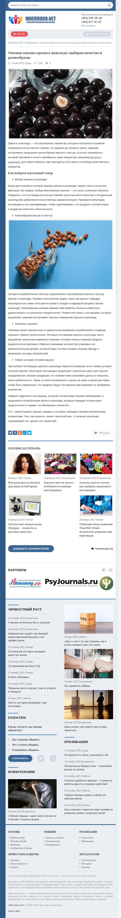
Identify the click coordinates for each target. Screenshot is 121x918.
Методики (86, 863)
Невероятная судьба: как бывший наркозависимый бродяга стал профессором (28, 637)
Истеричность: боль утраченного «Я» (86, 755)
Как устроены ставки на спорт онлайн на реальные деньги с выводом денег (88, 811)
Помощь (85, 867)
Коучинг (14, 867)
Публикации (87, 841)
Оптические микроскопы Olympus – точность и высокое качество (24, 528)
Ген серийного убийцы (77, 685)
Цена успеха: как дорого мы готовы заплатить (85, 728)
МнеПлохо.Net (17, 837)
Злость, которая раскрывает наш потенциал (27, 704)
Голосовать (20, 758)
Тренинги (15, 860)
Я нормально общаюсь (25, 750)
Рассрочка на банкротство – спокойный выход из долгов (88, 767)
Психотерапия (88, 860)
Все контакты (88, 25)
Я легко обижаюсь (18, 677)
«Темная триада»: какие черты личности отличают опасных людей (32, 817)
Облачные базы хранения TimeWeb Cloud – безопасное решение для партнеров (96, 529)
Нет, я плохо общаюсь (25, 744)
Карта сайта (14, 911)
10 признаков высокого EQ (24, 666)
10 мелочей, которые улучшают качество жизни (27, 653)
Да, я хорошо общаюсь (26, 739)
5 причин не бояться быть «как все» (29, 622)
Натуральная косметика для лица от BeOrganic (24, 484)
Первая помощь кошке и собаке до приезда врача (85, 796)
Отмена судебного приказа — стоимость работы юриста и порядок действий (88, 782)
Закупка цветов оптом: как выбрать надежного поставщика (95, 486)
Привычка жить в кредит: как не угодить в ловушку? (32, 689)
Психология (87, 837)
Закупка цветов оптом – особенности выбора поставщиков (59, 486)
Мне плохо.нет (16, 905)
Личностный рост (18, 863)
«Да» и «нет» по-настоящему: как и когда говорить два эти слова (85, 642)
